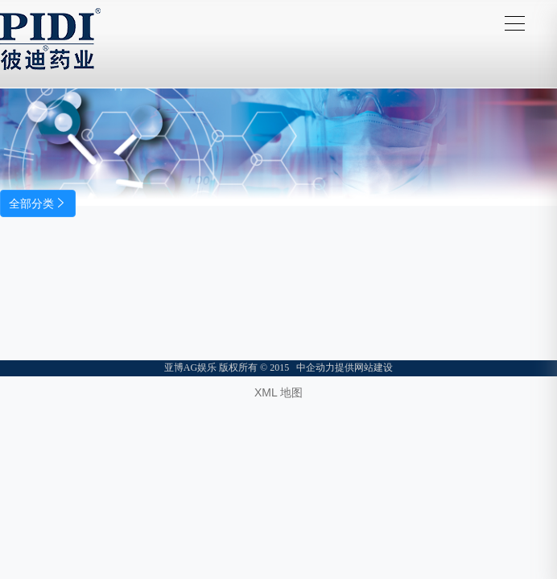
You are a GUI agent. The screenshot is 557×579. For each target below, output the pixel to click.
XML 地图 (278, 392)
